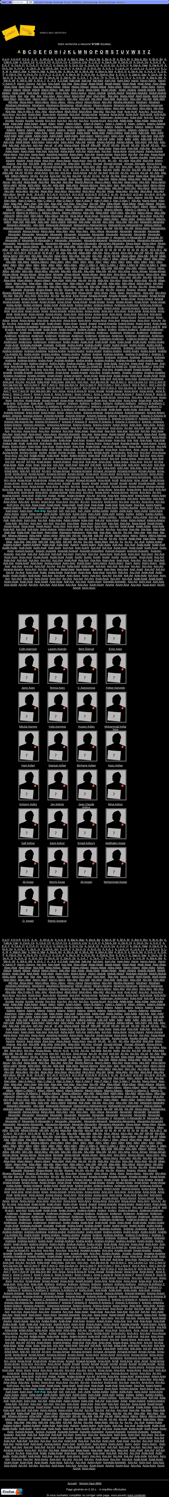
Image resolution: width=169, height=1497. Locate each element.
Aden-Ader (117, 135)
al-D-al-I (138, 194)
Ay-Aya (20, 572)
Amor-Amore (93, 317)
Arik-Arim (134, 464)
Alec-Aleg (108, 222)
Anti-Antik (101, 409)
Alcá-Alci (158, 215)
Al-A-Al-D (126, 194)
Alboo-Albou (145, 212)
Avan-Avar (108, 560)
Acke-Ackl (136, 117)
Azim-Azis (145, 581)
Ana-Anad (24, 323)
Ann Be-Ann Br (99, 382)
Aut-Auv (34, 560)
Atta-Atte (19, 541)
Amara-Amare (11, 302)
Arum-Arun (48, 501)
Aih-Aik (146, 169)
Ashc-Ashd (141, 510)
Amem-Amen (112, 308)
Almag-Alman (157, 271)
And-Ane (124, 363)
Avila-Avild (73, 566)
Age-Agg (41, 151)
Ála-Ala (159, 197)
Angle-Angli (151, 375)
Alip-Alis (48, 255)
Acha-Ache (117, 114)
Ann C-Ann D (157, 382)
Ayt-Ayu (89, 578)
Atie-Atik (87, 535)
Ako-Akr (9, 191)
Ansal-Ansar (32, 400)
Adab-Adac (126, 120)
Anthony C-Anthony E (20, 406)
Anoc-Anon (151, 397)
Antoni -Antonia (12, 415)
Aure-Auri (134, 554)
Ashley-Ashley (154, 514)
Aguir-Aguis (34, 160)
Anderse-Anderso (84, 332)
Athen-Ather (50, 535)
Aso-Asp (60, 523)
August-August (24, 550)
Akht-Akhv (34, 185)
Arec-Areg (157, 455)
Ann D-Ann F (32, 384)
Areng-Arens (128, 458)
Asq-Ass (125, 523)
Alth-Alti (102, 283)
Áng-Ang (71, 366)
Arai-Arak (159, 440)
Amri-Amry (84, 320)
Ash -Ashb (84, 510)
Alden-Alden (111, 219)
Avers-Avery (116, 563)
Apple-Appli (81, 437)
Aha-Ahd (135, 160)
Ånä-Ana (8, 326)
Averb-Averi (84, 563)
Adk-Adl (102, 139)
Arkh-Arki (123, 468)
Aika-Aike (158, 169)
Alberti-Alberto (93, 209)
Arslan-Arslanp (76, 495)
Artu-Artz (23, 501)
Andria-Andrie (84, 360)
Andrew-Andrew (113, 354)
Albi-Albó (130, 212)
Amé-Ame (17, 311)
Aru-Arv (74, 501)
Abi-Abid (96, 99)
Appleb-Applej (43, 437)
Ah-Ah (102, 160)
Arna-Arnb (104, 480)
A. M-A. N (120, 71)
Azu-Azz (136, 584)
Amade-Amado (118, 295)
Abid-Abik (109, 99)
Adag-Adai (156, 120)
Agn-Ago (24, 154)
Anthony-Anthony (125, 403)
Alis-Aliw (74, 255)
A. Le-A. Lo (137, 68)
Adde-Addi (98, 132)
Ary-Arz (160, 501)
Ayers (85, 575)
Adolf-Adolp (23, 142)
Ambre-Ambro (83, 305)
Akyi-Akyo (9, 194)
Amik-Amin (21, 314)
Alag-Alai (79, 197)
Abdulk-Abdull (115, 93)
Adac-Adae (141, 120)
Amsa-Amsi (100, 320)
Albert (144, 206)
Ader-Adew (133, 135)
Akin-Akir (9, 188)
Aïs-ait (144, 172)
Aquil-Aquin (159, 437)
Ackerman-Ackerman (85, 117)
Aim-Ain (54, 172)
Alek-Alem (77, 228)
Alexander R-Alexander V (37, 240)
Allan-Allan (84, 258)
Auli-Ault (56, 554)
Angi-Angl (136, 375)
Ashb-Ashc (126, 510)
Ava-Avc (136, 560)
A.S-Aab (62, 80)
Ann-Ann (83, 382)
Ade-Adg (146, 135)
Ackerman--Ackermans (114, 117)
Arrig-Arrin (41, 492)
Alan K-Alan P (84, 200)
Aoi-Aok (139, 428)
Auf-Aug (107, 547)
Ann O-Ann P (73, 388)
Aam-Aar (110, 80)
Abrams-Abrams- (48, 108)
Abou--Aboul (75, 102)
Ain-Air (93, 172)
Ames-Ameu (75, 311)
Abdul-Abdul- (79, 93)
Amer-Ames (32, 311)
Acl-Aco (159, 117)
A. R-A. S (121, 74)
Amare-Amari (30, 302)
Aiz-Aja (66, 175)
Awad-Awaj (67, 569)
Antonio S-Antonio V (127, 421)
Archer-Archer (67, 452)
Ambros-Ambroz (15, 308)
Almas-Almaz (28, 274)
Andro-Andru (57, 363)
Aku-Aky (158, 191)
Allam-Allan (46, 258)
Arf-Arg (30, 461)
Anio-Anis (131, 378)
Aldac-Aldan (64, 219)
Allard (147, 258)
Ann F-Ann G (49, 384)
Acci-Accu (8, 114)
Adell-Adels (71, 135)
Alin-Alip (36, 255)
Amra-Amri (70, 320)
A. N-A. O (150, 71)
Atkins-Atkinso (157, 535)
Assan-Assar (12, 526)
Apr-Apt (119, 437)
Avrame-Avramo (13, 569)
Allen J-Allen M (129, 265)
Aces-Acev (49, 114)
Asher (24, 514)
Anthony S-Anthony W (64, 409)
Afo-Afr (125, 145)
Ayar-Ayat (99, 572)
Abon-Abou (42, 102)
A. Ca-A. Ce (27, 62)
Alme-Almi (106, 274)
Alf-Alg (54, 249)
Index (48, 2)
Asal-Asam (126, 504)
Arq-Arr (92, 489)
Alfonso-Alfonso (145, 246)
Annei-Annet (60, 397)
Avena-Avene (52, 563)
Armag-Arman (61, 471)
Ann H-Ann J (106, 384)
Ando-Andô (124, 342)
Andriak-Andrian (64, 360)
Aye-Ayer (59, 575)
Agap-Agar (66, 148)
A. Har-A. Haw (139, 65)
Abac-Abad (80, 83)
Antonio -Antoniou (153, 421)
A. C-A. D (94, 62)
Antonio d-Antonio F (71, 418)
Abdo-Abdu (62, 93)
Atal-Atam (37, 532)
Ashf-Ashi (65, 514)
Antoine (156, 409)
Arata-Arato (93, 446)
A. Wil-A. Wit (24, 80)
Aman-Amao (111, 298)
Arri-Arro (88, 492)
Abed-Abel (78, 96)
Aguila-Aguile (120, 157)
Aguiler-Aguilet (139, 157)
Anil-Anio (118, 378)
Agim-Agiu (93, 151)
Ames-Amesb (58, 311)
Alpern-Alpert (42, 280)
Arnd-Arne (126, 480)
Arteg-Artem (142, 495)
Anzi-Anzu (116, 428)
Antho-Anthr (86, 409)
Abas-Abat (10, 86)
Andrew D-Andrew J (137, 354)
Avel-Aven (36, 563)
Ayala (43, 572)
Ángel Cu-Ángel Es (90, 366)
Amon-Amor (75, 317)
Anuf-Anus (31, 428)
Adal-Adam (31, 123)
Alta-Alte (48, 283)
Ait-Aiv (34, 175)
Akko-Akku (104, 188)
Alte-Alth (91, 283)
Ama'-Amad (80, 295)
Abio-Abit (135, 99)
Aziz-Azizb (10, 584)
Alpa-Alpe (10, 280)
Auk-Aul (32, 554)
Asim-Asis (30, 520)
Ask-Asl (99, 520)
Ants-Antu (149, 424)
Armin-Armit (107, 474)
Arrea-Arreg (134, 489)
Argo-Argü (105, 461)
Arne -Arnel (141, 480)
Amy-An (156, 320)
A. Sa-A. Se (155, 74)
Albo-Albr (160, 212)
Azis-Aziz (158, 581)
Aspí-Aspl (100, 523)
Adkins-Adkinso (86, 139)
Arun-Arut (62, 501)
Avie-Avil (39, 566)
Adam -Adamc (136, 123)
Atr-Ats (113, 538)
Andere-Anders (86, 329)
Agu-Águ (35, 157)
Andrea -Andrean (70, 348)
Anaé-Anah (38, 323)
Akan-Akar (28, 179)
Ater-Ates (152, 532)
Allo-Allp (54, 271)
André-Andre (120, 345)
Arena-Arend (100, 458)
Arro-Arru (145, 492)
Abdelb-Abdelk (146, 89)
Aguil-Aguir (156, 157)
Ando (112, 342)
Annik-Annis (108, 397)
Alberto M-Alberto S (28, 212)
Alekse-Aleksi (61, 228)
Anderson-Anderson (112, 338)
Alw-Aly (18, 295)
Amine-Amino (53, 314)
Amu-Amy (143, 320)
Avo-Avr (159, 566)
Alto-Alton (55, 286)
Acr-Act (72, 120)
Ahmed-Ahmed (53, 166)
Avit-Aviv (124, 566)
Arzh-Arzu (13, 504)
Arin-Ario (159, 464)
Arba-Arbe (11, 449)
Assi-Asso (87, 526)
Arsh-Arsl (41, 495)
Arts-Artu (158, 498)
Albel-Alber (80, 206)
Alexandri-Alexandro (84, 243)
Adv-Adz (14, 145)
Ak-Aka (114, 175)
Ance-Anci (110, 326)
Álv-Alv (79, 289)
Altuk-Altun (108, 286)
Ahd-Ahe (148, 160)
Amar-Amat (64, 302)
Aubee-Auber (154, 541)
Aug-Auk (20, 554)
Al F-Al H (52, 194)
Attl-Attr (67, 541)
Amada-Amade (97, 295)
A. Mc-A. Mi (70, 71)
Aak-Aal (86, 80)
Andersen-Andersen (59, 332)
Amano (98, 298)
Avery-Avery (150, 563)
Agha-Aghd (68, 151)
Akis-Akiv (22, 188)
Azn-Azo (45, 584)
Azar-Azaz (55, 581)
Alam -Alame (135, 197)
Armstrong (30, 477)
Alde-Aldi (18, 222)
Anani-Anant (143, 323)
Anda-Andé (35, 329)
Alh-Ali (99, 249)
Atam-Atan (51, 532)
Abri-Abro (132, 108)
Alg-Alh (89, 249)
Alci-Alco (8, 219)
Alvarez (120, 289)
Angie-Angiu (120, 375)
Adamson (156, 129)
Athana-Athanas (18, 535)
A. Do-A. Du (140, 62)
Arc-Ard (23, 455)
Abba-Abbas (53, 86)
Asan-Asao (29, 507)
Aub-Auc (117, 544)
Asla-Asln (11, 523)
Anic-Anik (93, 378)
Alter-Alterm (76, 283)
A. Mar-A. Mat (36, 71)
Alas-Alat (56, 203)
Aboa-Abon (27, 102)
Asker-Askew (71, 520)
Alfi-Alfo (108, 246)
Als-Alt (153, 280)
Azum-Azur (122, 584)
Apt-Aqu (131, 437)
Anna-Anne (131, 391)
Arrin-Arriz (75, 492)
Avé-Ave (8, 563)
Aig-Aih (136, 169)
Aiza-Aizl (55, 175)
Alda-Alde (79, 219)
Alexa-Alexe (133, 243)
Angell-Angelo (79, 372)
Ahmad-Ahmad (113, 163)
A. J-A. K (65, 68)
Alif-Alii (149, 252)
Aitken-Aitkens (20, 175)
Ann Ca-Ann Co (138, 382)
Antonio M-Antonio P (48, 421)
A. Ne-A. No (135, 71)
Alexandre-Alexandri (57, 243)
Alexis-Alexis (31, 246)
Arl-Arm (46, 471)
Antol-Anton (48, 412)
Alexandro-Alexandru (111, 243)
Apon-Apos (50, 434)
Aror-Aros (46, 489)
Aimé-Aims (41, 172)
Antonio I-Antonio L (150, 418)
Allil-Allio (119, 268)
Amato (110, 302)
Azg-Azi (133, 581)
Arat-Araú (107, 446)
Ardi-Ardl (120, 455)
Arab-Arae (65, 440)
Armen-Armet (76, 474)
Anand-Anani (126, 323)
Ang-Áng (29, 366)
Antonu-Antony (102, 424)
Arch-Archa (157, 449)
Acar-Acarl (130, 111)
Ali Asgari (86, 882)
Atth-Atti (43, 541)
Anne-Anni (92, 397)
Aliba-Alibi (84, 252)
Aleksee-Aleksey (13, 228)
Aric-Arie (58, 464)
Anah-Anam (54, 323)
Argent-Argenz (62, 461)
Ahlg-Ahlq (60, 163)
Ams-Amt (114, 320)
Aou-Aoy (44, 431)
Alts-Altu (95, 286)
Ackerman (64, 117)
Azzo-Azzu (88, 587)
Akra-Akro (22, 191)
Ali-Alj (107, 255)
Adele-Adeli (41, 135)
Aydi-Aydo (34, 575)
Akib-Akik (58, 185)
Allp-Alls (66, 271)
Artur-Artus (10, 501)
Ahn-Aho (140, 166)
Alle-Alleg (23, 262)
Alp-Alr (82, 280)
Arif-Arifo (95, 464)
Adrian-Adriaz (125, 142)
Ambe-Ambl (50, 305)
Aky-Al (21, 194)
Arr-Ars (156, 492)
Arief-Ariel (71, 464)
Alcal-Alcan (91, 215)
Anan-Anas (159, 323)
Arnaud (70, 480)
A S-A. (26, 59)
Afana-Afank (71, 145)
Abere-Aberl (40, 99)
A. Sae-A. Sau (137, 74)
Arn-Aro (75, 486)
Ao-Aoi (128, 428)
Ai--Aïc (75, 169)
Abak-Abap (144, 83)
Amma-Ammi (14, 317)
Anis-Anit (8, 382)
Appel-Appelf (117, 434)
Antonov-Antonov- (34, 424)
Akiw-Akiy (35, 188)
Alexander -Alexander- (68, 240)
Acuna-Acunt (98, 120)
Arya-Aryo (148, 501)
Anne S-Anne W (23, 397)
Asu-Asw (122, 529)
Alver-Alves (101, 292)
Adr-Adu (153, 142)
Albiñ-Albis (116, 212)
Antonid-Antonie (54, 415)
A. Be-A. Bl (108, 59)
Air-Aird (103, 172)
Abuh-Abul (70, 111)
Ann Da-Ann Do (13, 384)
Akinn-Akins (157, 185)
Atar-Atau (105, 532)
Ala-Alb (93, 203)
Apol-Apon (35, 434)
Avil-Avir (100, 566)
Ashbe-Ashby (100, 510)
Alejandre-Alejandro (152, 222)
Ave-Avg (17, 566)
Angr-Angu (18, 378)
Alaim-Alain (93, 197)
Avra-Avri (30, 569)
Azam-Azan (11, 581)
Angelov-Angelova (14, 375)
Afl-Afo (115, 145)
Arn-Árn (64, 486)
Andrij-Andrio (145, 360)
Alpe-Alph (58, 280)
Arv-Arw (124, 501)
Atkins (134, 535)
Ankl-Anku (57, 382)
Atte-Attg (31, 541)
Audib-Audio (9, 547)
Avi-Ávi (51, 566)
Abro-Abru (145, 108)
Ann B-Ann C (118, 382)
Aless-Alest (48, 231)
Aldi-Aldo (30, 222)
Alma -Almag (139, 271)
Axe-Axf (149, 569)
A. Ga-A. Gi (60, 65)
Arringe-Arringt (58, 492)
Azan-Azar (26, 581)
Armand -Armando (104, 471)
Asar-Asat (58, 507)
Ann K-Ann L (140, 384)
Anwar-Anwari (60, 428)
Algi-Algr (78, 249)
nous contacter (136, 1495)
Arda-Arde (53, 455)
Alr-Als (92, 280)
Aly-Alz (55, 295)
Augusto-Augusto (138, 550)
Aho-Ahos (153, 166)
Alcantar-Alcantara (111, 215)
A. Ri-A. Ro (88, 74)
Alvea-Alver (85, 292)
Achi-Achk (146, 114)
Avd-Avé (159, 560)
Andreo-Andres (112, 351)
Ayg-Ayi (107, 575)
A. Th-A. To (112, 77)
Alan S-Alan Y (121, 200)
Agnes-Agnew (154, 151)
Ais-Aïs (134, 172)
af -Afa (58, 145)
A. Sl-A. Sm (35, 77)
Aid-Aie (107, 169)
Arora (19, 489)
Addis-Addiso (114, 132)
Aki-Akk (59, 188)
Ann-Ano (137, 397)
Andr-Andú (110, 363)
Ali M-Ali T (48, 252)
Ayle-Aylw (140, 575)
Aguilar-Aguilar (100, 157)
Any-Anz (88, 428)
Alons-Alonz (110, 277)
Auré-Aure (120, 554)
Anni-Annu (123, 397)
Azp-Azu (83, 584)
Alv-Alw (7, 295)
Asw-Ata (134, 529)
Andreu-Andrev (70, 354)
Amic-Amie (134, 311)
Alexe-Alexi (149, 243)
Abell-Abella (143, 96)
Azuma (109, 584)
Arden (64, 455)
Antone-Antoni (156, 412)
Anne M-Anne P (124, 394)
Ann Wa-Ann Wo (40, 391)
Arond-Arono (119, 486)
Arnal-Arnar (40, 480)
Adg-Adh (158, 135)
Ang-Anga (17, 366)
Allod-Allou (41, 271)
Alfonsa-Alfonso (123, 246)
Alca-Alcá (146, 215)
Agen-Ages (28, 151)
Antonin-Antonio (96, 415)
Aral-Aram (46, 443)
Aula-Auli (44, 554)
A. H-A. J (19, 68)
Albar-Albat (35, 206)
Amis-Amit (130, 314)
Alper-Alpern (25, 280)
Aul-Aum (68, 554)
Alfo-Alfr (14, 249)
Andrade (48, 345)
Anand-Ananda (107, 323)
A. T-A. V (125, 77)
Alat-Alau (69, 203)
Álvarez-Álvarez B (13, 292)
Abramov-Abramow (151, 105)
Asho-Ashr (56, 517)
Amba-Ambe (14, 305)
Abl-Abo (13, 102)
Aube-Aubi (48, 544)
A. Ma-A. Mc (54, 71)
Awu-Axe (122, 569)
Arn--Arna (10, 480)
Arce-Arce (125, 449)
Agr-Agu (144, 154)
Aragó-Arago (105, 440)
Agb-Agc (145, 148)
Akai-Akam (157, 175)
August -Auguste (46, 550)
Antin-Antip (130, 409)
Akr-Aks (34, 191)
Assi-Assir (73, 526)
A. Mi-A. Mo (86, 71)
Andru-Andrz (94, 363)
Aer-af (48, 145)
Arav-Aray (149, 446)
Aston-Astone (48, 529)
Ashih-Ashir (79, 514)
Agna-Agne (120, 151)
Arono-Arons (136, 486)
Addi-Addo (130, 132)
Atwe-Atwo (101, 541)
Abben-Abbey (131, 86)
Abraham (141, 102)
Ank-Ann (70, 382)
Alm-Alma (124, 271)
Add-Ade (144, 132)
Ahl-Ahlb (34, 163)
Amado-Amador (138, 295)
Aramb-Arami (61, 443)
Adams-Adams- (117, 129)
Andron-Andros (38, 363)
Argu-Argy (136, 461)
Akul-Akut (146, 191)
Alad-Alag (66, 197)
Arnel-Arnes (157, 480)
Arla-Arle (158, 468)
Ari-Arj (88, 468)
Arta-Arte (113, 495)
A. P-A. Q (45, 74)
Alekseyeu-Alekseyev (38, 228)
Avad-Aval (70, 560)
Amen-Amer (148, 308)
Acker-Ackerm (47, 117)
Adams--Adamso (138, 129)
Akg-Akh (144, 182)
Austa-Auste (40, 557)
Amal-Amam (28, 298)
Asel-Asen (11, 510)
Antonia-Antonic (33, 415)
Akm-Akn (130, 188)
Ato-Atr (103, 538)
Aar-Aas (41, 83)
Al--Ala (25, 197)
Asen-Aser (26, 510)
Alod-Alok (16, 277)
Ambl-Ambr (66, 305)
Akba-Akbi (134, 179)
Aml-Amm (156, 314)
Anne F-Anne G (43, 394)
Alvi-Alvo (160, 292)
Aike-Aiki (8, 172)
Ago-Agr (90, 154)
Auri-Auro (147, 554)
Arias (21, 464)
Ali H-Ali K (20, 252)
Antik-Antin (115, 409)
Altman (9, 286)
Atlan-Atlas (69, 538)
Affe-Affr (96, 145)
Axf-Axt (160, 569)
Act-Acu (83, 120)
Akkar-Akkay (73, 188)
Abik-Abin (122, 99)
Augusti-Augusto (115, 550)
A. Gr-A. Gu (108, 65)
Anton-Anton (73, 412)
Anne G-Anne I (64, 394)
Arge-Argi (78, 461)
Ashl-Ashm (26, 517)
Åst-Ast (99, 529)
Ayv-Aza (127, 578)
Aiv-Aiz (44, 175)
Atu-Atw (88, 541)
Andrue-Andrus (76, 363)
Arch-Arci (132, 452)
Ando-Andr (12, 345)
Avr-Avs (43, 569)
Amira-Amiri (100, 314)
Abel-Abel (99, 96)
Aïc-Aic (85, 169)
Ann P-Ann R (91, 388)
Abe (20, 96)
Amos (14, 320)
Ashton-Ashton (107, 517)
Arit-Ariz (63, 468)
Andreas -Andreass (135, 348)
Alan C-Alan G (46, 200)
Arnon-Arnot (20, 486)
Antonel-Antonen (135, 412)
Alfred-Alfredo (29, 249)
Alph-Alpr (71, 280)
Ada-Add (69, 132)
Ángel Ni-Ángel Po (17, 369)
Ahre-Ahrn (16, 169)
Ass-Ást (114, 526)
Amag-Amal (12, 298)
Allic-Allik (106, 268)
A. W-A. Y (40, 80)
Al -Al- (115, 194)
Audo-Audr (40, 547)
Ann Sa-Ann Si (127, 388)
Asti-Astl (21, 529)
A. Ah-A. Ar (46, 59)
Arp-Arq (81, 489)
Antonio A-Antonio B (153, 415)
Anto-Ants (135, 424)
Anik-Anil (105, 378)
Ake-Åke (68, 182)
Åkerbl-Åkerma (84, 182)
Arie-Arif (84, 464)
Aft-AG (155, 145)
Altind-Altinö (143, 283)
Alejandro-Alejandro (19, 225)
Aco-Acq (50, 120)
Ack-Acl (148, 117)
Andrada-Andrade (31, 345)
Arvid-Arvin (110, 501)
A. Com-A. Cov (77, 62)
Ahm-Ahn (89, 166)
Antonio (112, 415)
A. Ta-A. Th (97, 77)
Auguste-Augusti (68, 550)
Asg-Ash (52, 510)
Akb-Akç (147, 179)
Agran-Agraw (104, 154)
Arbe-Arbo (41, 449)
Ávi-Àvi (61, 566)
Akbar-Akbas (118, 179)
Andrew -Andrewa (55, 357)
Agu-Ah (91, 160)
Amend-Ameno (130, 308)
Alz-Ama (66, 295)
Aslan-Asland (137, 520)
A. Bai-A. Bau (76, 59)
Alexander (112, 231)
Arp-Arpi (70, 489)
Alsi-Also (115, 280)
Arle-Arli (25, 471)
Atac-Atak (159, 529)
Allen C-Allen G (88, 265)
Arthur (20, 498)
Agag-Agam (35, 148)
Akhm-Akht (10, 185)
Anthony (49, 403)
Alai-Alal (107, 197)
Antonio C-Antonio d (45, 418)
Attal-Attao (149, 538)
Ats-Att (123, 538)
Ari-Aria (158, 461)
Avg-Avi (28, 566)
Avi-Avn (135, 566)
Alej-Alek (38, 225)
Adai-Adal (17, 123)
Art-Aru (35, 501)
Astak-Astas (143, 526)
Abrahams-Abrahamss (60, 105)
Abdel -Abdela (127, 89)
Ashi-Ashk (94, 514)
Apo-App (86, 434)
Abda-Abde (93, 89)
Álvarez (69, 289)
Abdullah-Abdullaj (136, 93)
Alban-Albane (145, 203)
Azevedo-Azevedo (115, 581)
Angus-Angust (53, 378)
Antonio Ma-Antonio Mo (18, 421)
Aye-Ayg (95, 575)
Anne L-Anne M (103, 394)
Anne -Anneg (42, 397)
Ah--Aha (124, 160)
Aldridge (72, 222)
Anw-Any (76, 428)
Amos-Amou (27, 320)
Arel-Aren (48, 458)
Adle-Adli (146, 139)
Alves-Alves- (133, 292)
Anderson (102, 332)
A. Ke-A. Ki (79, 68)
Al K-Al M (78, 194)
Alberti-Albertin (74, 209)
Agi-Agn (106, 151)
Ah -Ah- (112, 160)
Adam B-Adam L (93, 123)
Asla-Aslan (112, 520)
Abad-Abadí (96, 83)
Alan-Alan (10, 200)
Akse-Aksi (47, 191)
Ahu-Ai (57, 169)
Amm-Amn (29, 317)
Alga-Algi (65, 249)
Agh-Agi (81, 151)
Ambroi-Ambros (103, 305)
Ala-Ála (148, 197)
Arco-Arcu (11, 455)
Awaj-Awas (83, 569)
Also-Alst (127, 280)
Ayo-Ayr (28, 578)
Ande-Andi (87, 342)
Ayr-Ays (67, 578)
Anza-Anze (102, 428)
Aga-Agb (132, 148)
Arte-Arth (10, 498)
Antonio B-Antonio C (18, 418)
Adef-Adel (10, 135)
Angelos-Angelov (154, 372)
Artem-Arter (159, 495)
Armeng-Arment (56, 474)
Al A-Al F (40, 194)
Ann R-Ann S (108, 388)
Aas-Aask (54, 83)
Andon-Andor (156, 342)
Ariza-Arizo (76, 468)
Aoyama (56, 431)
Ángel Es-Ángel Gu (115, 366)
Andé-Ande (50, 329)
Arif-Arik (108, 464)
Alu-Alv (142, 286)
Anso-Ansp (130, 400)
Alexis (17, 246)
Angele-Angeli (123, 369)
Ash (61, 510)
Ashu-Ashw (140, 517)
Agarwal (92, 148)
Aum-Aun (81, 554)
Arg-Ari (148, 461)
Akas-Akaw (75, 179)
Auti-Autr (22, 560)
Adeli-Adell (56, 135)
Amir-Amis (115, 314)
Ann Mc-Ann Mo (35, 388)
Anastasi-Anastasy (51, 326)
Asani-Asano (154, 504)
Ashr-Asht (70, 517)
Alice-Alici (126, 252)
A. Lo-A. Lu (152, 68)
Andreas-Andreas (110, 348)
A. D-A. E (155, 62)
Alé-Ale (118, 228)
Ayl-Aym (153, 575)
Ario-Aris (9, 468)
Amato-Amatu (124, 302)
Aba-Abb (38, 86)
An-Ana (11, 323)
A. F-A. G (46, 65)
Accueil (39, 2)
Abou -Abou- (58, 102)
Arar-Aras (48, 446)
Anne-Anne (147, 391)
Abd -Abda (77, 89)
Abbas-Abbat (98, 86)
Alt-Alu (133, 286)
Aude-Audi (158, 544)
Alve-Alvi (148, 292)
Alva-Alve (71, 292)
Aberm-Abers (57, 99)
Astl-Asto (33, 529)
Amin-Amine (36, 314)
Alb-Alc (64, 215)
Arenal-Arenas (82, 458)
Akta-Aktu (121, 191)
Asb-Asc (83, 507)
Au (121, 541)
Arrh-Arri (160, 489)
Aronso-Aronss (155, 486)
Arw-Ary (135, 501)
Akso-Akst (74, 191)
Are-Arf (20, 461)
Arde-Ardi (94, 455)
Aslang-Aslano (156, 520)
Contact (120, 2)
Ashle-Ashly (10, 517)
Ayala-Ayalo (55, 572)
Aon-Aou (16, 431)
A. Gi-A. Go (76, 65)
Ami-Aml (143, 314)
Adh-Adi (10, 139)
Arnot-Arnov (36, 486)
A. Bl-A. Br (123, 59)
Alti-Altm (158, 283)
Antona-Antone (114, 412)
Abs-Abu (10, 111)
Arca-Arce (111, 449)
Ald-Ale (96, 222)
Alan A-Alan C (27, 200)
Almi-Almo (120, 274)
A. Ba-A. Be (93, 59)
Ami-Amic (120, 311)
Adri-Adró (141, 142)
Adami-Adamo (33, 126)
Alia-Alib (72, 252)
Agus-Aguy (79, 160)
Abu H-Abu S (25, 111)
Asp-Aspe (73, 523)
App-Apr (94, 437)
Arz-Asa (25, 504)
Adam (43, 123)
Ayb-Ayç (123, 572)
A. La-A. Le (122, 68)
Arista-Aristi (38, 468)
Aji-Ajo (96, 175)
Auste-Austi (57, 557)
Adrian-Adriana (106, 142)
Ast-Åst (78, 529)
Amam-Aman (46, 298)
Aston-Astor (65, 529)
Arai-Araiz (146, 440)
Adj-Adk (70, 139)
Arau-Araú (121, 446)
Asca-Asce (96, 507)
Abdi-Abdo (47, 93)
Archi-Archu (118, 452)
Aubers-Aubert (12, 544)
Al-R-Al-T (13, 197)
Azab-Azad (140, 578)
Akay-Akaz (90, 179)
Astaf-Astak (127, 526)
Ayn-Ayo (16, 578)
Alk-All (154, 255)
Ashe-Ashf (35, 514)
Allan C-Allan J (101, 258)
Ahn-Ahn (127, 166)
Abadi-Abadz (113, 83)
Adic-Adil (22, 139)
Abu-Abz (98, 111)
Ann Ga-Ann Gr (68, 384)
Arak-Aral (32, 443)
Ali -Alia (60, 252)
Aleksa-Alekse (153, 225)
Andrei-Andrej (75, 351)
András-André (93, 345)
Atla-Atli (83, 538)
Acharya (104, 114)
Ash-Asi (153, 517)
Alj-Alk (116, 255)
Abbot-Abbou (49, 89)
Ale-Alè (128, 228)
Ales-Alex (62, 231)
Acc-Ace (21, 114)
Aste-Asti (8, 529)
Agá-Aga (80, 148)
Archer (43, 452)
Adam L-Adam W (116, 123)
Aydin (158, 572)
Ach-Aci (9, 117)
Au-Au (128, 541)
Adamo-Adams (73, 126)
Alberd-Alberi (96, 206)
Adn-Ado (8, 142)
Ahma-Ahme (154, 163)
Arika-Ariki (120, 464)
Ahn (98, 166)
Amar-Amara (145, 298)
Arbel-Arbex (26, 449)
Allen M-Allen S (149, 265)
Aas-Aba (66, 83)
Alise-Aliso (60, 255)
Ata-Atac (146, 529)
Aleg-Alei (121, 222)
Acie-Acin (21, 117)
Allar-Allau (158, 258)
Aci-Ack (33, 117)
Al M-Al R (91, 194)
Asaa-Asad (38, 504)
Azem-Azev (94, 581)
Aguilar (65, 157)
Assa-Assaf (139, 523)
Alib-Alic (97, 252)
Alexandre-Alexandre (30, 243)
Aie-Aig (125, 169)
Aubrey (74, 544)
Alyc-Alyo (30, 295)
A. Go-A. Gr (91, 65)
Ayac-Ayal (32, 572)
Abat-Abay (24, 86)
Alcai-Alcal (76, 215)
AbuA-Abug (56, 111)
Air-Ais (124, 172)
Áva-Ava (95, 560)
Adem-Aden (102, 135)
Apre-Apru (107, 437)
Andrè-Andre (131, 351)
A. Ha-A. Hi (156, 65)
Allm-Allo (27, 271)
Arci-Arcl (145, 452)
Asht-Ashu (125, 517)
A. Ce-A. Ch (43, 62)
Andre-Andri (45, 360)
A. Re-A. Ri (73, 74)
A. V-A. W (139, 77)
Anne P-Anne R (145, 394)
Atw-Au (113, 541)
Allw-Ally (101, 271)
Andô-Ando (140, 342)
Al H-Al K (65, 194)
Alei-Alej (133, 222)
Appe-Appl (150, 434)
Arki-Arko (135, 468)
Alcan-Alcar (131, 215)
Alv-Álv (58, 289)
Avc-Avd (147, 560)
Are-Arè (114, 458)
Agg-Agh (53, 151)
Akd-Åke (44, 182)
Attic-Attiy (55, 541)
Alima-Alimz (10, 255)
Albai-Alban (129, 203)
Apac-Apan (81, 431)
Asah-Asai (83, 504)
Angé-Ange (62, 372)
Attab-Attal (134, 538)
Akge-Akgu (131, 182)
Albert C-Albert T (25, 209)
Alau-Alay (82, 203)
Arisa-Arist (23, 468)
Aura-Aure (106, 554)
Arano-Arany (19, 446)
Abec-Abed (63, 96)
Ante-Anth (37, 403)
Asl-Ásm (24, 523)
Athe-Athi (65, 535)
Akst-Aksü (88, 191)
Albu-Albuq (51, 215)
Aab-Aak (74, 80)
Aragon (90, 440)
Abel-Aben (9, 99)
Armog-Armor (139, 474)
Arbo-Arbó (55, 449)
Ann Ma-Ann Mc (14, 388)
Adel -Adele (25, 135)
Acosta (9, 120)
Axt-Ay (10, 572)
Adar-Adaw (56, 132)
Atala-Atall (23, 532)
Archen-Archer (28, 452)
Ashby (114, 510)
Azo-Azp (71, 584)
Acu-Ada (112, 120)
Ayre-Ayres (41, 578)
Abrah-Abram (83, 105)
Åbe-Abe (113, 96)
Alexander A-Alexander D (63, 237)
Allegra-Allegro (39, 262)
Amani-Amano (83, 298)
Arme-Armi (92, 474)
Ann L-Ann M (157, 384)
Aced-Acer (34, 114)
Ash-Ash (70, 510)
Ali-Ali (144, 249)
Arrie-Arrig (27, 492)
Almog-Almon (136, 274)
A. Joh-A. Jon (50, 68)
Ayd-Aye (47, 575)
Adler (112, 139)
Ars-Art (91, 495)
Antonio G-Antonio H (124, 418)
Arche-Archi (85, 452)
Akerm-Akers (103, 182)
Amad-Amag (157, 295)
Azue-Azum (97, 584)
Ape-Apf (134, 431)
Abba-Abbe (115, 86)
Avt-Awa (54, 569)
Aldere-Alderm (145, 219)
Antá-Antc (9, 403)
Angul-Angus (35, 378)
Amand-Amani (64, 298)
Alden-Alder (128, 219)
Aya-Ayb (111, 572)
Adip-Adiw (48, 139)
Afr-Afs (135, 145)
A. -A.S (51, 80)
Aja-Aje (76, 175)
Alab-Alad (53, 197)
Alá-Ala (136, 200)
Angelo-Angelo (111, 372)
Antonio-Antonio (129, 415)
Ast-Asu (110, 529)
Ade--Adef (157, 132)
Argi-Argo (91, 461)
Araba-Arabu (49, 440)
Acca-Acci (157, 111)
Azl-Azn (33, 584)
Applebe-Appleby (23, 437)
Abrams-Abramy (70, 108)
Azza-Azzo (149, 584)
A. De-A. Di (125, 62)
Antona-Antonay (93, 412)
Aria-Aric (46, 464)
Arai (129, 440)
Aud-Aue (68, 547)
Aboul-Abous (92, 102)
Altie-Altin (114, 283)
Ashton (82, 517)
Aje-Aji (86, 175)
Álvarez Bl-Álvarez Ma (40, 292)
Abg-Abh (84, 99)
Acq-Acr (62, 120)
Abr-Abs (158, 108)
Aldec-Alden (94, 219)
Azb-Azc (69, 581)
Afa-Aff (85, 145)
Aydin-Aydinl (18, 575)
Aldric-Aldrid (58, 222)
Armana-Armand (81, 471)
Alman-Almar (11, 274)
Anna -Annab (96, 391)
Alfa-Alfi (97, 246)
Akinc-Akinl (142, 185)
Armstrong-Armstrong (138, 477)
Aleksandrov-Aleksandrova (90, 225)
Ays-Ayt (78, 578)
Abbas (66, 86)
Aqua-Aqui (143, 437)
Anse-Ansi (100, 400)
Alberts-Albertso (71, 212)
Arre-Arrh (148, 489)
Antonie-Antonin (75, 415)
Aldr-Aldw (85, 222)
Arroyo (134, 492)
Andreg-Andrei (57, 351)
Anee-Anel (137, 363)
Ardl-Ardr (133, 455)
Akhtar (22, 185)
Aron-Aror (8, 489)
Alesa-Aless (142, 228)
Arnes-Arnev (12, 483)
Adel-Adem (86, 135)
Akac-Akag (127, 175)
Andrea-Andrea (48, 348)
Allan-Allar (135, 258)
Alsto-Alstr (140, 280)
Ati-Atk (109, 535)
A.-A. (34, 59)
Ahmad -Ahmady (134, 163)
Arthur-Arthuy (93, 498)
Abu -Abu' (41, 111)
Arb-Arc (82, 449)
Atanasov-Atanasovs (72, 532)
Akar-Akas (42, 179)
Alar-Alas (43, 203)
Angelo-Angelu (36, 375)
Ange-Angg (91, 375)
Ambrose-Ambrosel (126, 305)
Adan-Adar (41, 132)
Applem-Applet (63, 437)
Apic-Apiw (157, 431)
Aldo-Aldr (43, 222)
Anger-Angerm (73, 375)
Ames (44, 311)
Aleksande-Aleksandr (59, 225)
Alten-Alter (61, 283)
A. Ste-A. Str (68, 77)
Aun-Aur (93, 554)
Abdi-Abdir (32, 93)
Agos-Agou (76, 154)
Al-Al (29, 194)
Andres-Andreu (50, 354)
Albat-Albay (51, 206)
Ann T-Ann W (20, 391)
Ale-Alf (58, 246)
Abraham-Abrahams (17, 105)
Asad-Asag (53, 504)
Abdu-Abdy (9, 96)
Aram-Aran (78, 443)
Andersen (12, 332)
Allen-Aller (56, 268)
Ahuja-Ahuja (43, 169)
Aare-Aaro (123, 80)
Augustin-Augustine (92, 550)
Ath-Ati (76, 535)
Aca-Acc (144, 111)
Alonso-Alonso (92, 277)
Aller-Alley (71, 268)
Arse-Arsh (27, 495)
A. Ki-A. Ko (94, 68)
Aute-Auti (9, 560)
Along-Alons (44, 277)
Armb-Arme (20, 474)
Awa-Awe (97, 569)
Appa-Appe (101, 434)
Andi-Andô (101, 342)
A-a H (5, 59)
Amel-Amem (94, 308)
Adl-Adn (158, 139)
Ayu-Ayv (115, 578)
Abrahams (38, 105)
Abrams (31, 108)
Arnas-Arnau (56, 480)
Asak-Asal (111, 504)
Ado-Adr (80, 142)
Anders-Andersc (128, 329)
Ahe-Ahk (22, 163)
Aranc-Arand (111, 443)
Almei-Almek (72, 274)
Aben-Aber (24, 99)
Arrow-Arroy (102, 492)
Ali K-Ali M (34, 252)
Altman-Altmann (25, 286)
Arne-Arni (27, 483)
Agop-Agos (38, 154)
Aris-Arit (51, 468)
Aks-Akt (101, 191)
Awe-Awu (110, 569)
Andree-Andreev (13, 351)
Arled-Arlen (11, 471)
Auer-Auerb (82, 547)
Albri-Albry (36, 215)
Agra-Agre (120, 154)
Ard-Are (145, 455)
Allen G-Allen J (109, 265)
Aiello (116, 169)
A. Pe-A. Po (30, 74)
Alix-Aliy (86, 255)
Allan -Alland (120, 258)
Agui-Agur (48, 160)
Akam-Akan (13, 179)
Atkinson (10, 538)
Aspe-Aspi (87, 523)
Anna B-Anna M (77, 391)
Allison (142, 268)
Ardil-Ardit (107, 455)
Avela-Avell (22, 563)
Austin (69, 557)
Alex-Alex (82, 231)
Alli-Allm (15, 271)
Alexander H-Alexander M (129, 237)
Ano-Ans (18, 400)
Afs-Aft (145, 145)
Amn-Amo (44, 317)
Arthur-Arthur (52, 498)
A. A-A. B (60, 59)
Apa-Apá (110, 431)
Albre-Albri (22, 215)
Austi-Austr (146, 557)
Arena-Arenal (63, 458)
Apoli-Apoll (20, 434)
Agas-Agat (119, 148)
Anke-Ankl (43, 382)
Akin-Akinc (127, 185)
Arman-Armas (147, 471)
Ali (105, 249)
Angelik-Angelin (23, 372)
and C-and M (152, 326)
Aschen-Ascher (128, 507)
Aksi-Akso (60, 191)
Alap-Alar (16, 203)
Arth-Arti (108, 498)
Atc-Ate (127, 532)
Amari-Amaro (47, 302)
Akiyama (48, 188)
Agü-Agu (23, 157)
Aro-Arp (58, 489)
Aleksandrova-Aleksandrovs (125, 225)
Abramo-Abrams (15, 108)
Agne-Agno (10, 154)
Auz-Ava (57, 560)
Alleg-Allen (57, 262)
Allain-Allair (17, 258)
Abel (89, 96)
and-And (21, 329)
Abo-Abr (107, 102)
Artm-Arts (146, 498)
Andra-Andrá (75, 345)
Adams (88, 126)
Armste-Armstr (14, 477)
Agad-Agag (19, 148)
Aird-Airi (114, 172)
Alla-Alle (11, 262)
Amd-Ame (46, 308)
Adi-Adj (59, 139)
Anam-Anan (70, 323)
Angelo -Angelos (132, 372)
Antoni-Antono (13, 424)
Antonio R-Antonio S (101, 421)
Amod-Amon (59, 317)
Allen (68, 262)
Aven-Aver (68, 563)
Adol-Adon (37, 142)
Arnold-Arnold (147, 483)
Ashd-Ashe (156, 510)
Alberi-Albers (114, 206)
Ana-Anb (85, 326)
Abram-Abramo (102, 105)
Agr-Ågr (133, 154)
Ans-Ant (158, 400)
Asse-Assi (59, 526)
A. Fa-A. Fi (18, 65)
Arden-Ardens (78, 455)
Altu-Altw (121, 286)
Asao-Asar (44, 507)
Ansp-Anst (145, 400)
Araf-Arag (79, 440)
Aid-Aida (96, 169)
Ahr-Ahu (29, 169)
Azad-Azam (156, 578)
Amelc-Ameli (78, 308)
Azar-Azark (41, 581)
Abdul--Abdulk (97, 93)
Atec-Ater (139, 532)
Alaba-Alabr (38, 197)
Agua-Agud (158, 154)
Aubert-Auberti (32, 544)
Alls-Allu (77, 271)
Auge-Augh (136, 547)
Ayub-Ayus (102, 578)
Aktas (110, 191)
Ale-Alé (108, 228)
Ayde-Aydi (147, 572)
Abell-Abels (159, 96)
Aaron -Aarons (26, 83)
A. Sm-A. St (51, 77)
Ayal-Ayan (70, 572)
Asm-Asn (36, 523)
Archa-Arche (10, 452)
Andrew (86, 354)
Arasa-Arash (63, 446)
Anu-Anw (44, 428)
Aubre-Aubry (88, 544)
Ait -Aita (154, 172)
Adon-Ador (52, 142)
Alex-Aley (47, 246)
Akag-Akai (142, 175)
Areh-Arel (10, 458)
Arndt (115, 480)
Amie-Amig (149, 311)
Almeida (58, 274)
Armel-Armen (37, 474)
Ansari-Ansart (50, 400)
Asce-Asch (111, 507)
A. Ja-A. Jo (33, 68)
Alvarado (16, 289)
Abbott (17, 89)
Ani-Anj (19, 382)
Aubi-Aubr (62, 544)
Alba (102, 203)
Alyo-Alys (43, 295)
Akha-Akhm (158, 182)
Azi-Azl (22, 584)
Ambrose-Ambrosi (151, 305)
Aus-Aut (159, 557)
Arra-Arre (119, 489)
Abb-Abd (64, 89)
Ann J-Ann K (123, 384)
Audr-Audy (54, 547)
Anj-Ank (31, 382)
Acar (120, 111)
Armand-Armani (127, 471)
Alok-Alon (29, 277)
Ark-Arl (147, 468)
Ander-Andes (71, 342)
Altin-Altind (128, 283)
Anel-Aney (151, 363)
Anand (83, 323)
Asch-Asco (146, 507)
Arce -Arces (140, 449)
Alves (112, 292)
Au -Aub (139, 541)
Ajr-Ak (105, 175)
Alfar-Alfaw (84, 246)
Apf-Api (145, 431)
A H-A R (16, 59)
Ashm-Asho (41, 517)
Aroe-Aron (88, 486)
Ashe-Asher (11, 514)
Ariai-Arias (9, 464)
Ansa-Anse (67, 400)
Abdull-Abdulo (157, 93)
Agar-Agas (105, 148)
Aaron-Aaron (148, 80)
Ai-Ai (66, 169)
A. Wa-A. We (154, 77)
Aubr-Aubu (104, 544)
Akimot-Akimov (89, 185)
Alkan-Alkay (128, 255)
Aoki (148, 428)
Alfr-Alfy (44, 249)
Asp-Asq (113, 523)
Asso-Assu (101, 526)
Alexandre (9, 243)
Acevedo (62, 114)
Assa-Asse (28, 526)
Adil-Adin (34, 139)
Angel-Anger (55, 375)
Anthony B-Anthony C (151, 403)
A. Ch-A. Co (59, 62)
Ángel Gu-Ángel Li (140, 366)
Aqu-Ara (35, 440)
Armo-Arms (156, 474)
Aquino (7, 440)
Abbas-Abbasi (80, 86)
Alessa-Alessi (31, 231)
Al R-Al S (103, 194)
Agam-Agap (51, 148)
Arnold (66, 483)
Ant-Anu (18, 428)
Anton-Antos (120, 424)
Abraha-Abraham (124, 102)
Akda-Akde (30, 182)
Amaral (158, 298)
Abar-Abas (159, 83)
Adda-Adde (83, 132)
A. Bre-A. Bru (139, 59)
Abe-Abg (72, 99)
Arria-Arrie (13, 492)
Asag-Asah (68, 504)
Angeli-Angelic (142, 369)
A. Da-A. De (109, 62)
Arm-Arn (158, 477)
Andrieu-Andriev (126, 360)
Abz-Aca (110, 111)
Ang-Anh (68, 378)
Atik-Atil (98, 535)
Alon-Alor (125, 277)
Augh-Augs (151, 547)
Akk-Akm (117, 188)
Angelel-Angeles (90, 369)
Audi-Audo (25, 547)
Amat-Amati (80, 302)
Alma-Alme (44, 274)
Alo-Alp (147, 277)
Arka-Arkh (109, 468)
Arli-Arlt (35, 471)
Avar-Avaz (122, 560)
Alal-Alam (119, 197)
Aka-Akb (103, 179)
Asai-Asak (97, 504)
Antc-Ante (23, 403)
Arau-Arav (135, 446)
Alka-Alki (142, 255)
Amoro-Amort (146, 317)
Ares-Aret (158, 458)
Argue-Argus (120, 461)
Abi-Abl (147, 99)
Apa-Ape (122, 431)
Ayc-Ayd (135, 572)
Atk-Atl (57, 538)
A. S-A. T (82, 77)
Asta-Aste (158, 526)
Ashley (120, 514)
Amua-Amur (128, 320)
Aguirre (10, 160)
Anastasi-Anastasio (27, 326)
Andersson (156, 338)
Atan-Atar (92, 532)
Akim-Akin (106, 185)
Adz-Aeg (26, 145)
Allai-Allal (31, 258)
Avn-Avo (147, 566)
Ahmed (6, 166)
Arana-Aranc (94, 443)
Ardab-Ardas (37, 455)
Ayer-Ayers (73, 575)
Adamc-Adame (156, 123)
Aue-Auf (96, 547)
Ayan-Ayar (84, 572)
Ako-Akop (143, 188)
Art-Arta (101, 495)
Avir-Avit (112, 566)
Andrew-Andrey (27, 360)
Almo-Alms (152, 274)
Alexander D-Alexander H (96, 237)
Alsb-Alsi (103, 280)
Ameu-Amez (92, 311)
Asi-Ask (42, 520)
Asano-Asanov (12, 507)
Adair (6, 123)
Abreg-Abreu (104, 108)
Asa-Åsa (139, 504)
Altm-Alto (42, 286)
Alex (72, 231)
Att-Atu (77, 541)
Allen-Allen (71, 265)
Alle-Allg (84, 268)
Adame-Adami (13, 126)
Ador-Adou (67, 142)
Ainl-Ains (65, 172)
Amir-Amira (85, 314)
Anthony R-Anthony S (35, 409)
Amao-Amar (128, 298)
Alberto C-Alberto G (137, 209)
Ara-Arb (161, 446)
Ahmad (97, 163)
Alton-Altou (69, 286)
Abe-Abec (49, 96)
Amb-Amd (32, 308)
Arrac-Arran (105, 489)
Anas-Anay (71, 326)
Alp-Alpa (158, 277)
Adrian (91, 142)
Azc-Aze (81, 581)
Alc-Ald (51, 219)
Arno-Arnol (54, 483)
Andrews (73, 357)
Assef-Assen (44, 526)
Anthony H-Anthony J (76, 406)
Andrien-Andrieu (104, 360)
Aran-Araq (34, 446)
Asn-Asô (48, 523)
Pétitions (77, 2)
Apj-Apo (7, 434)
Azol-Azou (58, 584)
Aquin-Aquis (21, 440)
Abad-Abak (129, 83)
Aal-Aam (98, 80)
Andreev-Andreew (35, 351)
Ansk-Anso (115, 400)
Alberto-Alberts (51, 212)
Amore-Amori (110, 317)
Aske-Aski (87, 520)
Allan (57, 258)
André (107, 345)
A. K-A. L (108, 68)
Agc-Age (157, 148)
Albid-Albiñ (102, 212)
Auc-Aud (130, 544)
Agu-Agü (10, 157)
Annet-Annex (77, 397)
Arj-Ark (97, 468)
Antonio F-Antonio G (97, 418)
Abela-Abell (127, 96)
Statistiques (90, 2)
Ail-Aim (28, 172)
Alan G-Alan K (65, 200)
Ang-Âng (94, 372)
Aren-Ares (144, 458)
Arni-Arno (40, 483)
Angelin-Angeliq (44, 372)
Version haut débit (90, 1483)
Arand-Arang (149, 443)
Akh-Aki (47, 185)
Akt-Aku (134, 191)
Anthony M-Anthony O (133, 406)
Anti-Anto (144, 409)
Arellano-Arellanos (29, 458)
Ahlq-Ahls (74, 163)
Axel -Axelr (136, 569)
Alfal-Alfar (69, 246)
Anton (60, 412)
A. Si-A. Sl (20, 77)
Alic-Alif (138, 252)
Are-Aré (10, 461)
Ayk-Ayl (128, 575)
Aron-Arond (103, 486)
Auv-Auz (45, 560)
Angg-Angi (105, 375)
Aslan (123, 520)
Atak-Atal (9, 532)
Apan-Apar (96, 431)
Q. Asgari (28, 920)
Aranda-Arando (129, 443)
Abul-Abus (85, 111)
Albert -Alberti (45, 209)
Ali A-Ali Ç (156, 249)
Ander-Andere (67, 329)
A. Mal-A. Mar (18, 71)
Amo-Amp (42, 320)
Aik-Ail (19, 172)
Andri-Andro (20, 363)
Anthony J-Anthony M (104, 406)
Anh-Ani (80, 378)
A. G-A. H (122, 65)
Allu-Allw (89, 271)
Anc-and (137, 326)
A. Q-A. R (58, 74)
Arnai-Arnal (24, 480)
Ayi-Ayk (117, 575)
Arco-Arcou (159, 452)
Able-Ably (159, 99)
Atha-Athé (35, 535)
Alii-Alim (160, 252)
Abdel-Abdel (109, 89)
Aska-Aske (55, 520)
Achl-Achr (160, 114)
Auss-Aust (25, 557)
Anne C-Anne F (22, 394)
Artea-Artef (127, 495)
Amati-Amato (97, 302)
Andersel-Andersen (151, 329)
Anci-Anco (124, 326)
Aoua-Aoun (30, 431)
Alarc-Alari (30, 203)
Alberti (60, 209)
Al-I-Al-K (150, 194)
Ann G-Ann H (88, 384)
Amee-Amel (61, 308)
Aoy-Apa (67, 431)
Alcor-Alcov (38, 219)
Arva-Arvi (96, 501)
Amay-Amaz (157, 302)
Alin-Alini (24, 255)
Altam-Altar (20, 283)
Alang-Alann (149, 200)
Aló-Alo (136, 277)
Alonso (57, 277)
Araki (22, 443)
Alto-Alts (83, 286)
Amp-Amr (56, 320)
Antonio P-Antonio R (74, 421)
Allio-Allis (131, 268)
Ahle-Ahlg (47, 163)
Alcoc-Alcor (23, 219)
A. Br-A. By (156, 59)
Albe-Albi (88, 212)
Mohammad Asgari (115, 882)
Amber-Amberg (32, 305)
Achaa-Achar (89, 114)
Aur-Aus (159, 554)
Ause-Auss (11, 557)
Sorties (58, 2)
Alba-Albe (66, 206)
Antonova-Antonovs (59, 424)
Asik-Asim (16, 520)
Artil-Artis (120, 498)
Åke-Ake (56, 182)
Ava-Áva (83, 560)
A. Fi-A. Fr (32, 65)
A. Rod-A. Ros (105, 74)
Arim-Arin (147, 464)
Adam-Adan (25, 132)
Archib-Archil (102, 452)
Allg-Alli (95, 268)
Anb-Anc (97, 326)
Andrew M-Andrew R (30, 357)
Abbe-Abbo (148, 86)
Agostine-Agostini (57, 154)
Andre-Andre (154, 345)
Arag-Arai (120, 440)
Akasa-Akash (58, 179)
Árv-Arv (85, 501)
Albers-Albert (131, 206)
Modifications (107, 2)
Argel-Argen (43, 461)
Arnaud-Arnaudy (86, 480)
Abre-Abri (119, 108)
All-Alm (112, 271)
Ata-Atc (117, 532)
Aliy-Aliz (97, 255)
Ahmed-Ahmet (73, 166)
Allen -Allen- (24, 268)
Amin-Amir (70, 314)
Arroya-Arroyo (120, 492)
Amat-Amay (141, 302)
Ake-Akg (117, 182)
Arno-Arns (52, 486)
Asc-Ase (159, 507)
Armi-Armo (123, 474)
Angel (40, 366)
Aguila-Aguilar (51, 157)
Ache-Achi (132, 114)
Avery (128, 563)
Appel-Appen (135, 434)
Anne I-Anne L (83, 394)
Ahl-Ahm (86, 163)
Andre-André (12, 348)
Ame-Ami (107, 311)
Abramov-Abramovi (125, 105)
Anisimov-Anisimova (151, 378)
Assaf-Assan (155, 523)
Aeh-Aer (38, 145)
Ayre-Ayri (55, 578)
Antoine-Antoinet (14, 412)
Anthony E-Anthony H (48, 406)
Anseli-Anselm (84, 400)
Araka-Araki (10, 443)
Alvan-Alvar (156, 286)
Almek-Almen (89, 274)
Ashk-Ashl (108, 514)
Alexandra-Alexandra (122, 240)
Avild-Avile (87, 566)
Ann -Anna (58, 391)
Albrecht (9, 215)
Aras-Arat (78, 446)
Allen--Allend (41, 268)
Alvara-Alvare (44, 289)
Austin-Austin (129, 557)
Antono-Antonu (82, 424)
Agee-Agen (12, 151)
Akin (116, 185)
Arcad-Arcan (96, 449)
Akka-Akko (89, 188)
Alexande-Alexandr (95, 240)
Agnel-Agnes (136, 151)
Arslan (52, 495)
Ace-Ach (74, 114)
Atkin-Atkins (121, 535)
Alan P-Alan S (103, 200)
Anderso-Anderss (137, 338)
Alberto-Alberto (113, 209)
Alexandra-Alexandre (150, 240)
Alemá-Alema (93, 228)
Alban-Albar (20, 206)
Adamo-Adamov (53, 126)
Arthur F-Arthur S (73, 498)
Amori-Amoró (128, 317)
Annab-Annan (114, 391)
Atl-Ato (93, 538)
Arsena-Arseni (11, 495)
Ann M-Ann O (55, 388)
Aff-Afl (106, 145)
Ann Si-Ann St (146, 388)
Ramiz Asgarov (57, 920)
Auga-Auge (120, 547)
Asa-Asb (71, 507)
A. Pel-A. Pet (14, 74)
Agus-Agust (63, 160)
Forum (67, 2)
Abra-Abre (87, 108)
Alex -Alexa (97, 231)
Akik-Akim (72, 185)
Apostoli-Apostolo (69, 434)
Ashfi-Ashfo (50, 514)
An (164, 320)
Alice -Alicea (111, 252)
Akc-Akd (17, 182)
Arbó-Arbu (69, 449)
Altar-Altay (35, 283)
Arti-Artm (132, 498)
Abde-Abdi (18, 93)
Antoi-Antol (32, 412)
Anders (102, 329)
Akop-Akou (158, 188)
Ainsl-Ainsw (80, 172)
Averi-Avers (100, 563)
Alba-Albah (113, 203)
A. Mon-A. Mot (104, 71)
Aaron (135, 80)
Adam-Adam (74, 123)
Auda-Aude (144, 544)
